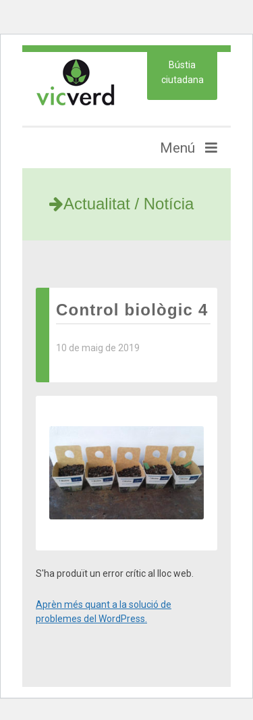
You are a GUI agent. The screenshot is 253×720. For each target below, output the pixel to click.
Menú (188, 148)
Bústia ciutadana (182, 72)
